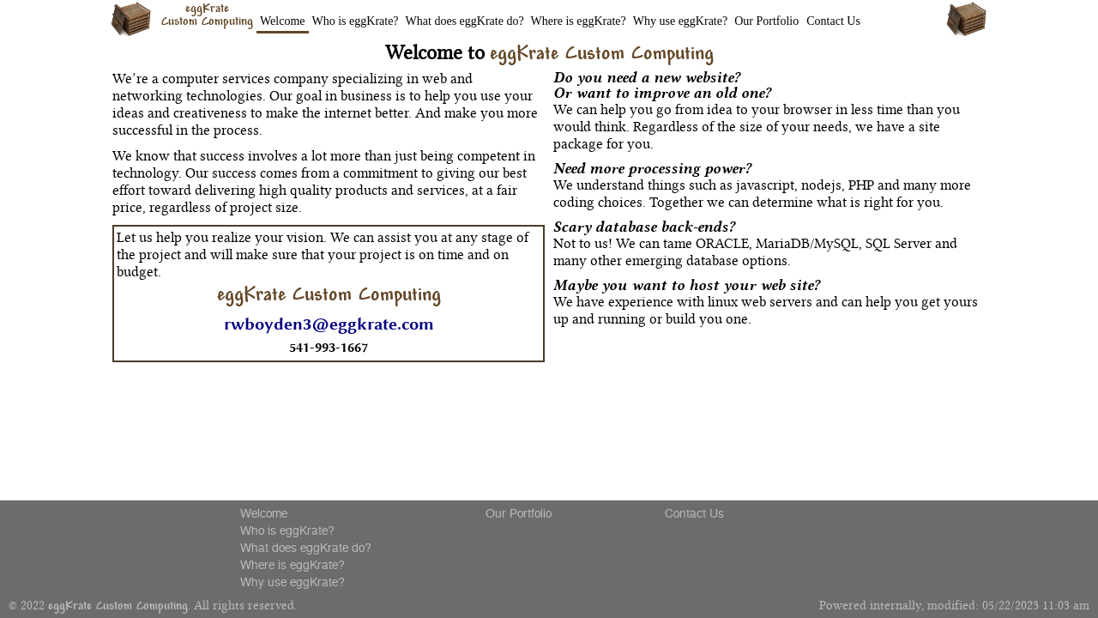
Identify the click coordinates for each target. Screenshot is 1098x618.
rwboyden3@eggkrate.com (329, 324)
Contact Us (833, 21)
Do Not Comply (704, 585)
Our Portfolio (766, 21)
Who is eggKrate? (355, 21)
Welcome (282, 21)
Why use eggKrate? (680, 21)
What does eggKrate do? (465, 21)
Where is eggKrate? (578, 21)
